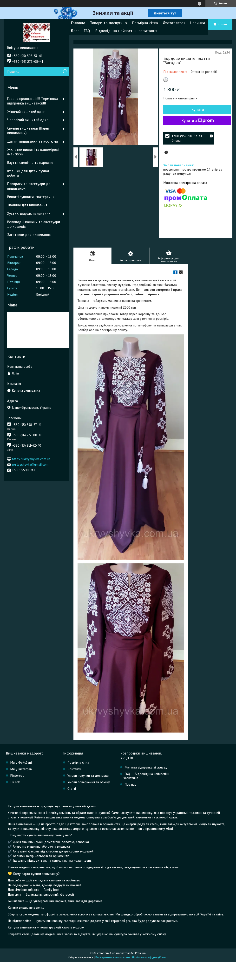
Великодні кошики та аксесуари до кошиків (33, 224)
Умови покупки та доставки (88, 776)
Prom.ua (140, 953)
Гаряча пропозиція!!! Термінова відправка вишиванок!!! (32, 101)
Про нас (130, 784)
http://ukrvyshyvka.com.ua (31, 459)
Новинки (197, 23)
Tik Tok (15, 782)
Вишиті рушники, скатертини (30, 197)
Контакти (74, 769)
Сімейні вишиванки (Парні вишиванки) (28, 130)
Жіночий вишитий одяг (26, 112)
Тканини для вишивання (27, 205)
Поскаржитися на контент (112, 957)
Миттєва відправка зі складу (146, 767)
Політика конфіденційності (150, 957)
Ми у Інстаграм (21, 769)
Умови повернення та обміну (88, 782)
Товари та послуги (106, 23)
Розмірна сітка (145, 23)
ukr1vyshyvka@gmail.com (30, 465)
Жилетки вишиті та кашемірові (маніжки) (33, 151)
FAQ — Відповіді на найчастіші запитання (120, 30)
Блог (75, 30)
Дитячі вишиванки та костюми (32, 141)
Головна (78, 23)
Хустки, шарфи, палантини (28, 213)
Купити (197, 109)
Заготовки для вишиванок (29, 235)
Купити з (198, 120)
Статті (71, 789)
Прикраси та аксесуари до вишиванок (28, 186)
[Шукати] (64, 71)
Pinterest (17, 776)
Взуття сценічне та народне (30, 162)
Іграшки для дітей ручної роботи (28, 173)
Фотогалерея (174, 23)
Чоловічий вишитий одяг (27, 120)
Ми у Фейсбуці (21, 763)
